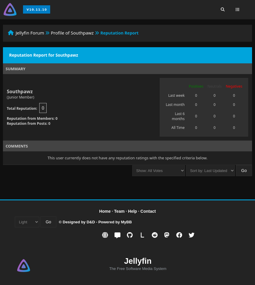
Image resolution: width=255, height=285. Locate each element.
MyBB (126, 222)
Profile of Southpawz (72, 33)
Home (105, 211)
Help (132, 211)
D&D (90, 222)
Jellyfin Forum (30, 33)
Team (119, 211)
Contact (148, 211)
